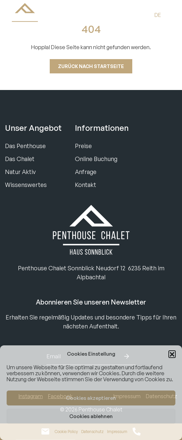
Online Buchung (96, 158)
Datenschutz (92, 431)
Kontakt (85, 184)
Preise (83, 145)
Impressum (117, 431)
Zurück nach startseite (91, 66)
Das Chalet (19, 158)
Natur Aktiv (20, 171)
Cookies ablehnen (91, 416)
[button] (172, 354)
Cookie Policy (66, 431)
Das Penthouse (25, 145)
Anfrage (85, 171)
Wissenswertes (26, 184)
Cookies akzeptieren (91, 398)
